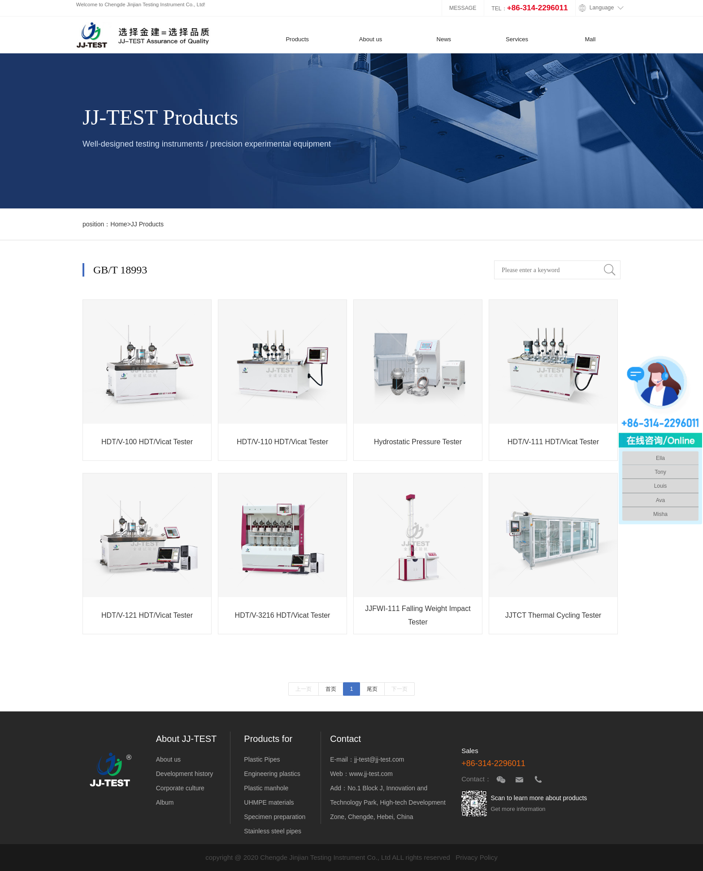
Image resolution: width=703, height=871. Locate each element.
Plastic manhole (266, 788)
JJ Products (147, 224)
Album (165, 802)
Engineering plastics (272, 773)
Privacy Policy (476, 857)
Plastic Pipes (262, 759)
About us (370, 39)
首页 (330, 689)
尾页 (372, 689)
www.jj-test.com (371, 773)
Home (118, 224)
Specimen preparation (274, 816)
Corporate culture (180, 788)
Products (297, 39)
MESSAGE (463, 8)
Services (517, 39)
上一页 (303, 689)
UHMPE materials (269, 802)
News (443, 39)
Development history (184, 773)
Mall (590, 39)
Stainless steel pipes (272, 831)
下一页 (399, 689)
